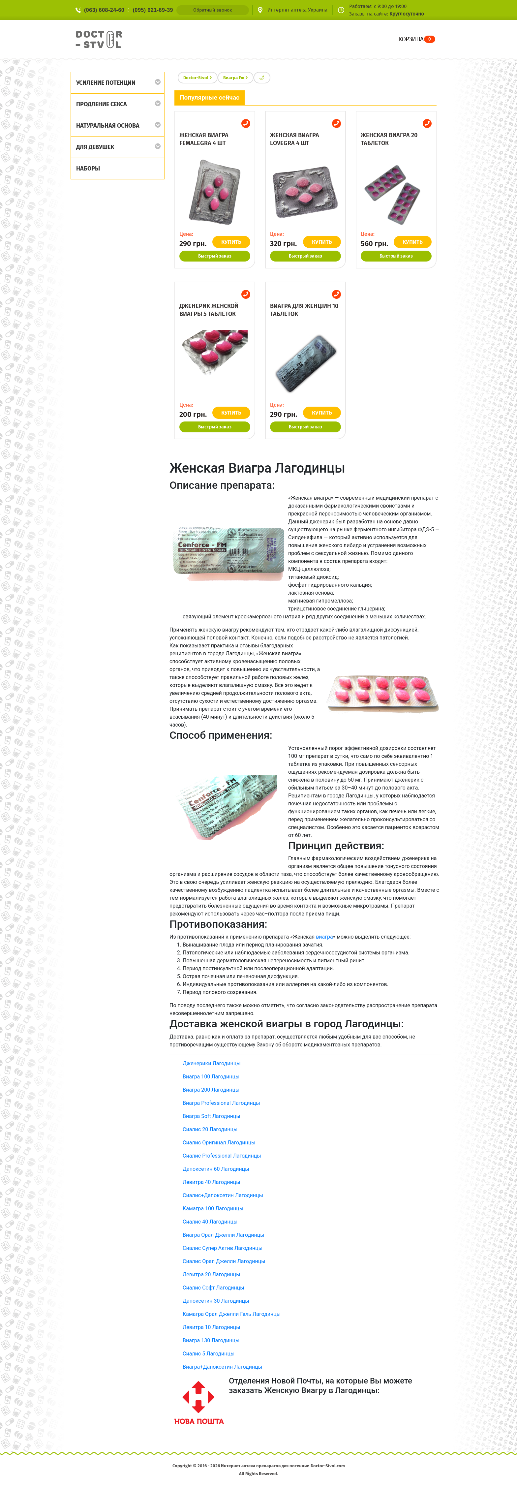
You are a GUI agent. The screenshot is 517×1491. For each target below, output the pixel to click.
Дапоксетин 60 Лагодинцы (216, 1169)
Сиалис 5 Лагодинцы (208, 1354)
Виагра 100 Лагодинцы (211, 1076)
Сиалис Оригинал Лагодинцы (219, 1142)
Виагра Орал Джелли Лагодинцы (223, 1235)
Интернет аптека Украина (297, 10)
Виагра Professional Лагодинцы (221, 1103)
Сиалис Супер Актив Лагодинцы (222, 1248)
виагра (324, 937)
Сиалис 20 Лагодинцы (210, 1129)
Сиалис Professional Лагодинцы (222, 1156)
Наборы (88, 168)
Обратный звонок (212, 10)
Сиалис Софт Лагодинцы (213, 1288)
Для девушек (95, 147)
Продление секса (101, 104)
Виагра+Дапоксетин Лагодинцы (222, 1367)
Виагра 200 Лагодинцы (211, 1090)
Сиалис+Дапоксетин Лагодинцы (223, 1195)
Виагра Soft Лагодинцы (211, 1116)
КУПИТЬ (233, 241)
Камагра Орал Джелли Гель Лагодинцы (232, 1314)
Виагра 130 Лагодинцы (211, 1340)
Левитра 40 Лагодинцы (211, 1182)
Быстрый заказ (214, 256)
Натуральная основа (107, 125)
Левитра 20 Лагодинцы (211, 1274)
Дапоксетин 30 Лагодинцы (216, 1301)
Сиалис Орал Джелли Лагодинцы (224, 1261)
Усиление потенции (106, 82)
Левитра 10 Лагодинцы (211, 1327)
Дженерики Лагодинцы (212, 1063)
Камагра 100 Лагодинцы (213, 1208)
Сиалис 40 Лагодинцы (210, 1222)
